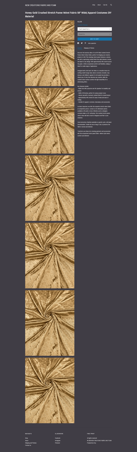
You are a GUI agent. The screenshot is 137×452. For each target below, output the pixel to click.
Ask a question (92, 43)
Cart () (105, 5)
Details (80, 48)
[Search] (111, 5)
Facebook (57, 438)
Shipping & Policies (89, 48)
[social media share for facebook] (78, 43)
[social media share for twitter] (82, 43)
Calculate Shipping (82, 25)
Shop (93, 5)
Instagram (57, 440)
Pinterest (57, 443)
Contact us (28, 445)
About (99, 5)
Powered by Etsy (91, 443)
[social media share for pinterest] (85, 43)
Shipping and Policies (30, 443)
